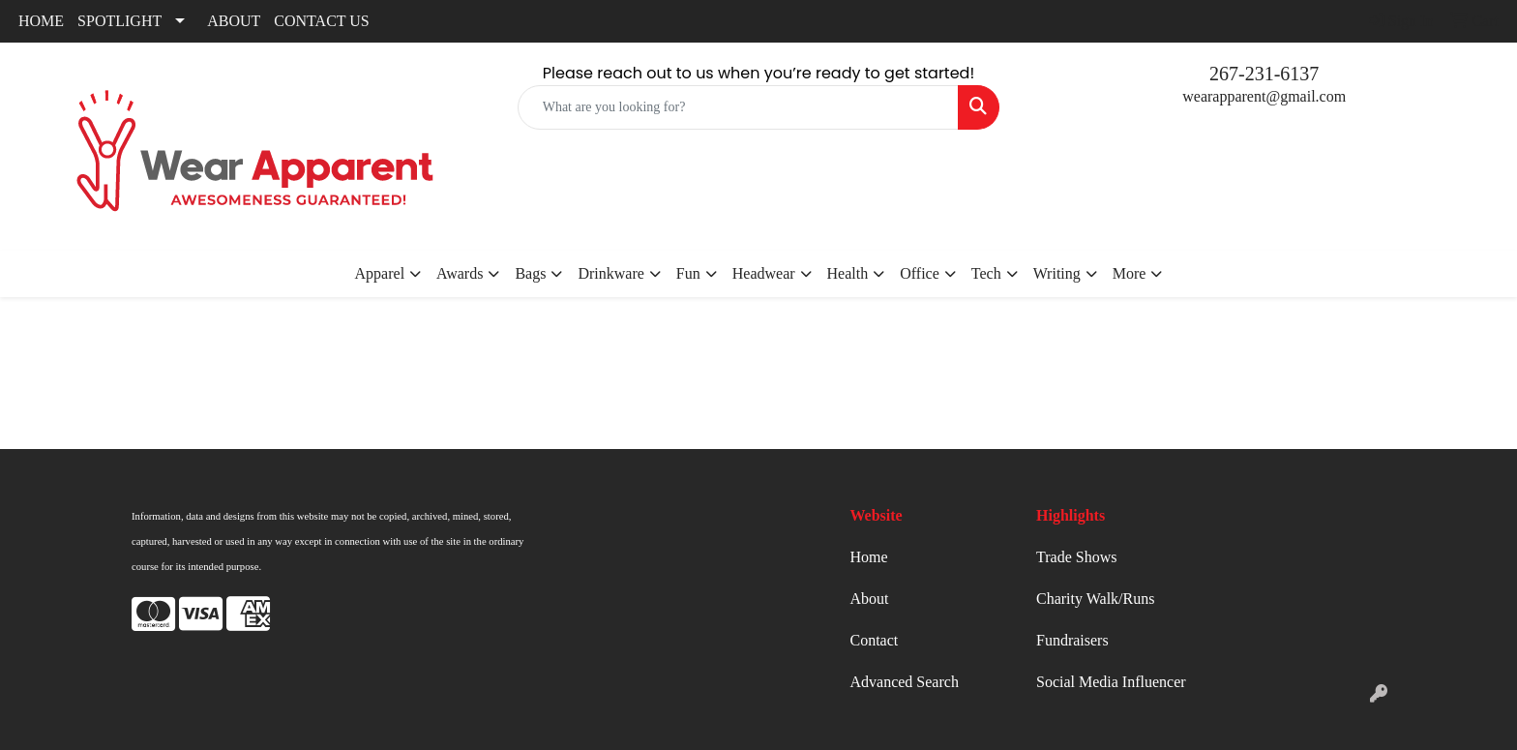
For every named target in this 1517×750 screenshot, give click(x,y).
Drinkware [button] (610, 273)
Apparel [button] (380, 273)
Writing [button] (1057, 273)
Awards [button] (459, 273)
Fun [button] (688, 273)
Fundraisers (1072, 640)
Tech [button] (986, 273)
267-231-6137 (1264, 73)
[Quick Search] (739, 107)
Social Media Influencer (1111, 682)
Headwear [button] (763, 273)
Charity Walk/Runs (1095, 598)
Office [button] (919, 273)
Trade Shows (1076, 557)
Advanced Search (904, 682)
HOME (41, 21)
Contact (874, 640)
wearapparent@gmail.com (1264, 96)
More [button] (1129, 273)
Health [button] (848, 273)
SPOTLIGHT (119, 21)
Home (869, 557)
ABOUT (233, 21)
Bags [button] (530, 273)
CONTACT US (321, 21)
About (869, 598)
